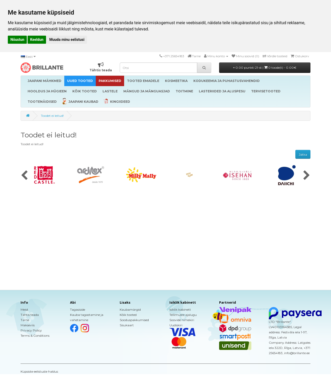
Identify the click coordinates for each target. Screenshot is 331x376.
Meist (24, 309)
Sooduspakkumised (134, 320)
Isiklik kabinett (180, 309)
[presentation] (24, 175)
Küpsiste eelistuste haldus (39, 371)
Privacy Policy (31, 330)
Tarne (25, 320)
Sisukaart (127, 325)
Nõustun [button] (17, 39)
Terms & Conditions (35, 335)
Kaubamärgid (130, 309)
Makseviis (28, 325)
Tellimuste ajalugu (183, 315)
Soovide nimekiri (181, 320)
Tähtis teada (30, 315)
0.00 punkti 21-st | (264, 67)
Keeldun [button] (36, 39)
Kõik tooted (128, 315)
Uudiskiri (175, 325)
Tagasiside (77, 309)
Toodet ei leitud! (52, 116)
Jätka (303, 154)
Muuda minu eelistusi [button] (66, 39)
